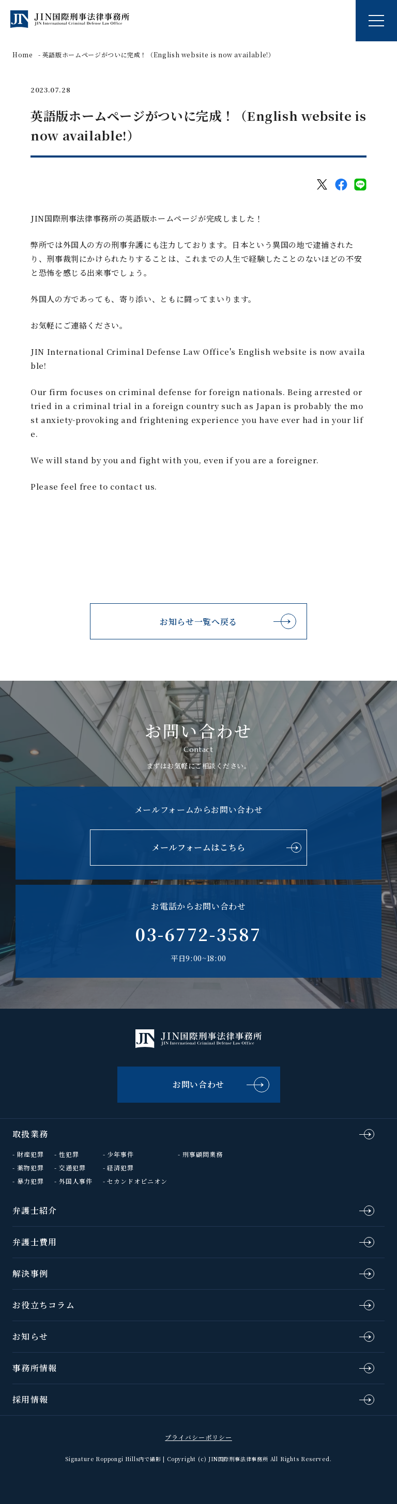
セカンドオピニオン (137, 1181)
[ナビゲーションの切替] (376, 20)
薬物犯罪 (30, 1167)
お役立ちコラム (43, 1305)
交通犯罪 (72, 1167)
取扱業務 (30, 1134)
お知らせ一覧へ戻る (198, 622)
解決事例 (30, 1273)
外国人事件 (76, 1181)
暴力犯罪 (30, 1181)
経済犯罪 (120, 1167)
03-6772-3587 (198, 934)
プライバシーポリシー (198, 1437)
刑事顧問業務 (202, 1154)
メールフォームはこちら (198, 847)
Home (22, 54)
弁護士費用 (34, 1242)
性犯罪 (69, 1154)
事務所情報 (34, 1368)
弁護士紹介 (34, 1210)
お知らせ (30, 1336)
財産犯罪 (30, 1154)
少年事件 (120, 1154)
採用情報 (30, 1399)
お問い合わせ (198, 1084)
